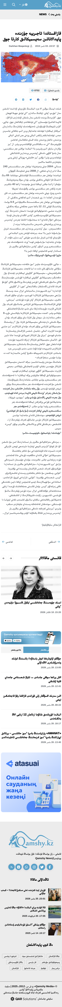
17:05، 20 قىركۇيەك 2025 (33, 916)
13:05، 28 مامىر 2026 (51, 667)
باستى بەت (55, 14)
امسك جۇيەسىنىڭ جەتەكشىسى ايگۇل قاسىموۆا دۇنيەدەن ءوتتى (32, 604)
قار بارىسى (32, 962)
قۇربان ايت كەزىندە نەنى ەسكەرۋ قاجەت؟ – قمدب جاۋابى (23, 892)
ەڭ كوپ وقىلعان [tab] (16, 650)
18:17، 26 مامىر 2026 (51, 723)
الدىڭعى (54, 541)
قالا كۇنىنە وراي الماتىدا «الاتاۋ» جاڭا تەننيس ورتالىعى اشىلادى (24, 909)
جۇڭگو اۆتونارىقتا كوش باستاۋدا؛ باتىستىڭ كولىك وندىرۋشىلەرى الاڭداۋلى (36, 660)
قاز (24, 4)
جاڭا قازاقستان (54, 956)
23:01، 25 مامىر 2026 (35, 898)
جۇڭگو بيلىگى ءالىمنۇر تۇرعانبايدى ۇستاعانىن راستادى (25, 926)
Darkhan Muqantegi (20, 46)
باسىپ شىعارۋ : (51, 90)
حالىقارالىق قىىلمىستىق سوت (32, 956)
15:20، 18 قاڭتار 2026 (50, 612)
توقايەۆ (43, 968)
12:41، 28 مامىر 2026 (51, 686)
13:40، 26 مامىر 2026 (51, 742)
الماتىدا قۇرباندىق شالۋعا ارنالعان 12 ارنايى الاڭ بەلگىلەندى (36, 716)
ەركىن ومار (56, 968)
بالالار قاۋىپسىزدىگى (15, 962)
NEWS (42, 14)
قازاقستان (15, 968)
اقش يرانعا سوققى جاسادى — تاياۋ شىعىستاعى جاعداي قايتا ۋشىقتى (33, 679)
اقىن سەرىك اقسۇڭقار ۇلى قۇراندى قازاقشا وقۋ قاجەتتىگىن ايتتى (32, 697)
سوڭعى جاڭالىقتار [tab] (46, 650)
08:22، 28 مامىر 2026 (51, 705)
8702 (35, 90)
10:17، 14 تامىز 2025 (35, 933)
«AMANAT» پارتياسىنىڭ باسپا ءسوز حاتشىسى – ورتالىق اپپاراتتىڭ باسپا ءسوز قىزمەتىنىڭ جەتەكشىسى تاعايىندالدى (31, 735)
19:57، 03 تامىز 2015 (47, 46)
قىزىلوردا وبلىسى (10, 956)
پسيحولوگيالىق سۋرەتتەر (51, 962)
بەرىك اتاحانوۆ (29, 968)
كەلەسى (7, 541)
